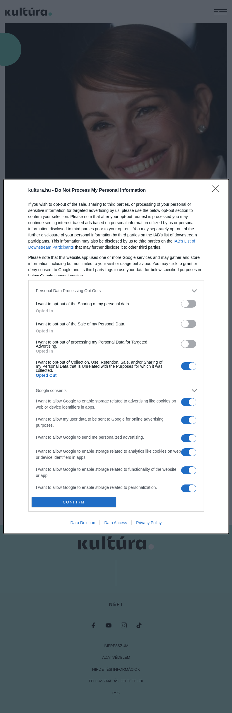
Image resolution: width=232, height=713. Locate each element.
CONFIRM (74, 502)
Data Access (115, 523)
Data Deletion (83, 523)
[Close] (217, 190)
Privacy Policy (148, 523)
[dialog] (116, 356)
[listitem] (116, 290)
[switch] (188, 303)
